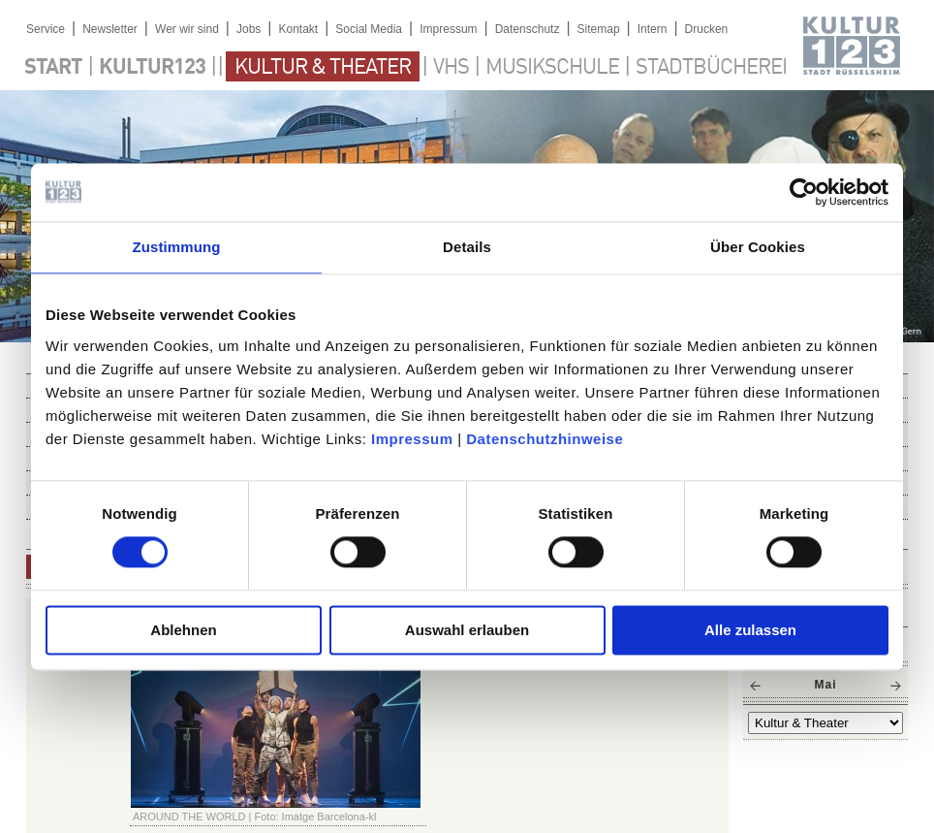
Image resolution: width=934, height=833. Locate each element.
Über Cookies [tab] (757, 247)
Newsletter (110, 29)
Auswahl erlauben (467, 630)
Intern (653, 29)
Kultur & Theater (322, 68)
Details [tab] (467, 247)
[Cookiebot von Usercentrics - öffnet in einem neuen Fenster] (803, 192)
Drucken (707, 29)
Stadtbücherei (711, 68)
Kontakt (298, 29)
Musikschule (552, 68)
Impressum (412, 439)
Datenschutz (527, 29)
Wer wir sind (187, 29)
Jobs (248, 29)
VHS (451, 68)
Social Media (368, 29)
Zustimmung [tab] (177, 247)
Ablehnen (183, 630)
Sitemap (598, 29)
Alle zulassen (750, 630)
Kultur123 (152, 68)
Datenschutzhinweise (544, 439)
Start (53, 68)
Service (45, 29)
